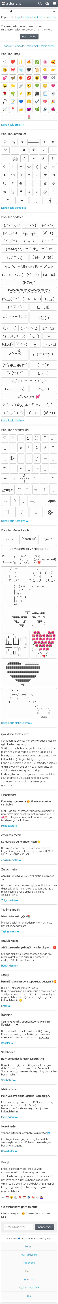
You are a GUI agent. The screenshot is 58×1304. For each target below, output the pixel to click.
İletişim (29, 1246)
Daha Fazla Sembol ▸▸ (13, 207)
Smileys (16, 17)
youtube (29, 1279)
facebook (29, 1262)
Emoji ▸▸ (6, 1005)
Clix (25, 1238)
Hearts (46, 17)
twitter (29, 1271)
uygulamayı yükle (29, 1287)
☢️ (11, 1197)
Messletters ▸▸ (9, 825)
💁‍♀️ (41, 1197)
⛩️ (24, 1197)
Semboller (19, 45)
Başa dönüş (29, 36)
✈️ (28, 1197)
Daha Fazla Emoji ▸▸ (12, 124)
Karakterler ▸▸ (9, 1151)
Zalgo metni (33, 45)
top (29, 1295)
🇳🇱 (7, 1197)
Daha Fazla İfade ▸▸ (12, 420)
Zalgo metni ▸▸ (9, 900)
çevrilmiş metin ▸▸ (11, 860)
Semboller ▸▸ (8, 1080)
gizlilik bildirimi (29, 1254)
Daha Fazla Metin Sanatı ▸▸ (16, 723)
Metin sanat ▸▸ (9, 1117)
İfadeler (8, 45)
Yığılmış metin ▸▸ (10, 931)
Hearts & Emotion (31, 17)
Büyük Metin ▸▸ (9, 965)
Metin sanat (47, 45)
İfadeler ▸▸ (7, 1043)
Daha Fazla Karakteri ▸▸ (14, 520)
